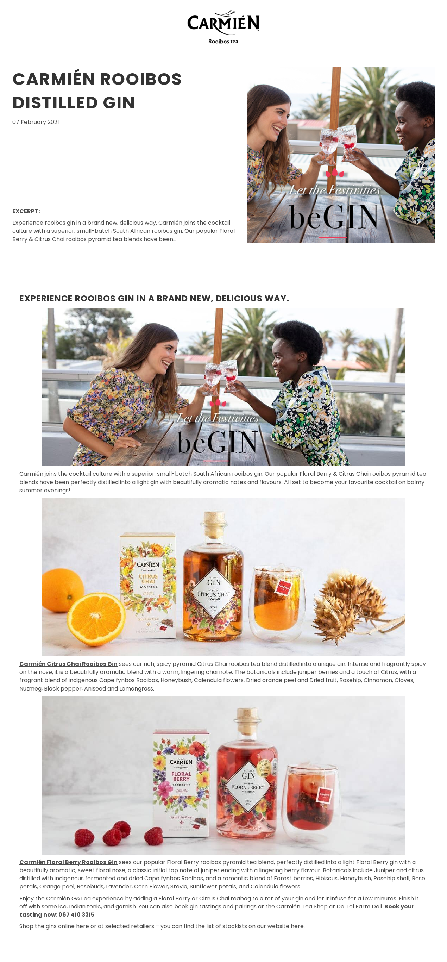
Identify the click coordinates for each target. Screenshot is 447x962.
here (82, 926)
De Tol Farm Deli (359, 906)
